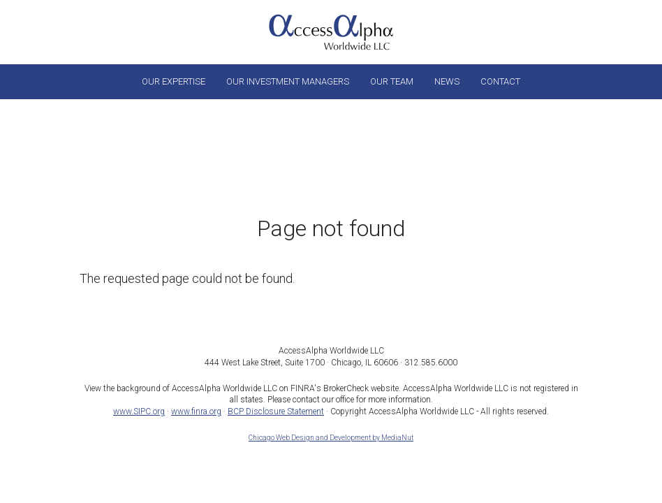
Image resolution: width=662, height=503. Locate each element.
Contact (500, 81)
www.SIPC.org (139, 411)
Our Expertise (173, 81)
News (446, 81)
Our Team (391, 81)
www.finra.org (196, 411)
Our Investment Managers (287, 81)
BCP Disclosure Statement (276, 411)
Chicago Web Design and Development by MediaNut (331, 438)
